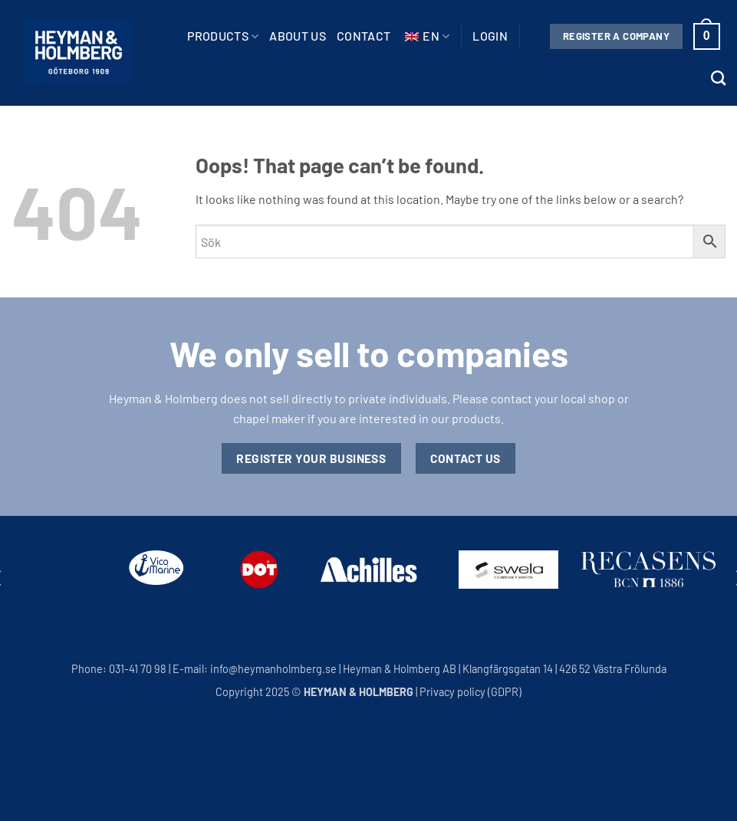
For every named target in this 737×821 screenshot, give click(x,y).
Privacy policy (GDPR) (470, 691)
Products (222, 36)
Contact (363, 35)
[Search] (718, 77)
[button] (490, 36)
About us (297, 35)
